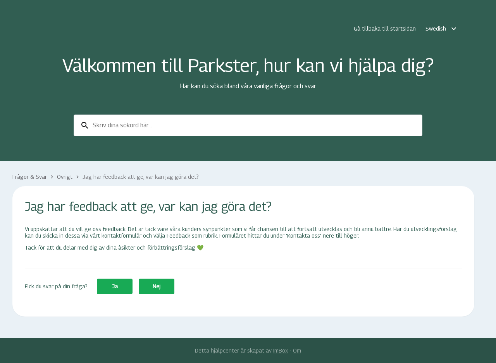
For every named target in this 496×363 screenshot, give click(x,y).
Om (297, 350)
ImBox (280, 350)
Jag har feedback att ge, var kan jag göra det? (141, 176)
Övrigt (64, 176)
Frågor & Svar (29, 176)
